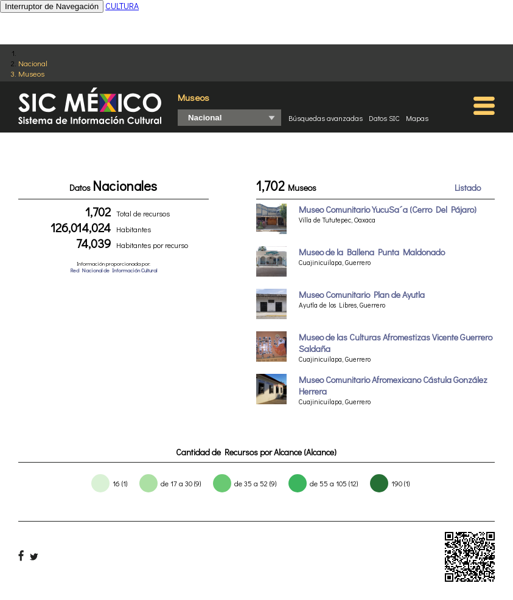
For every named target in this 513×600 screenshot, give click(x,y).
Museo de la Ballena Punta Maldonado (372, 252)
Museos (31, 73)
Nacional (32, 63)
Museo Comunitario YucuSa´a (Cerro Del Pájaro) (387, 209)
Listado (468, 187)
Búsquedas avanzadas (325, 118)
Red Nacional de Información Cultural (113, 270)
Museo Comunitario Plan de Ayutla (362, 294)
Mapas (417, 118)
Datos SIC (384, 118)
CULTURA (122, 6)
